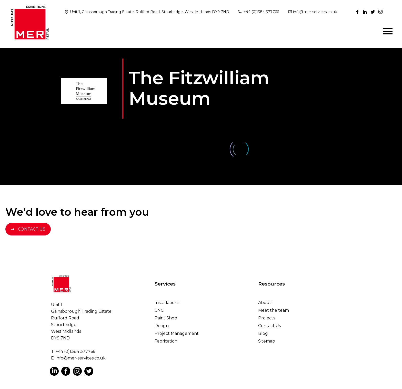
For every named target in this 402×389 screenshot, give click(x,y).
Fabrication (166, 341)
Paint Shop (166, 318)
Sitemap (266, 341)
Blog (263, 333)
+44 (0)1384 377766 (261, 12)
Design (162, 325)
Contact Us (28, 229)
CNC (159, 310)
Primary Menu (388, 31)
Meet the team (273, 310)
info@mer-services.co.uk (315, 12)
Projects (266, 318)
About (264, 302)
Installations (167, 302)
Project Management (177, 333)
